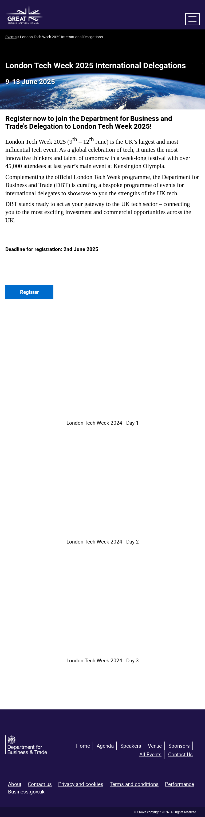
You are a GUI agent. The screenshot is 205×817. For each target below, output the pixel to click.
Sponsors (179, 745)
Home (83, 745)
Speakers (130, 745)
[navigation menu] (192, 19)
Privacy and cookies (80, 784)
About (14, 784)
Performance (179, 784)
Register (29, 292)
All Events (150, 754)
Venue (155, 745)
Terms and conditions (134, 784)
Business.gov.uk (26, 791)
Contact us (40, 784)
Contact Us (180, 754)
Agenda (105, 745)
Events (11, 36)
